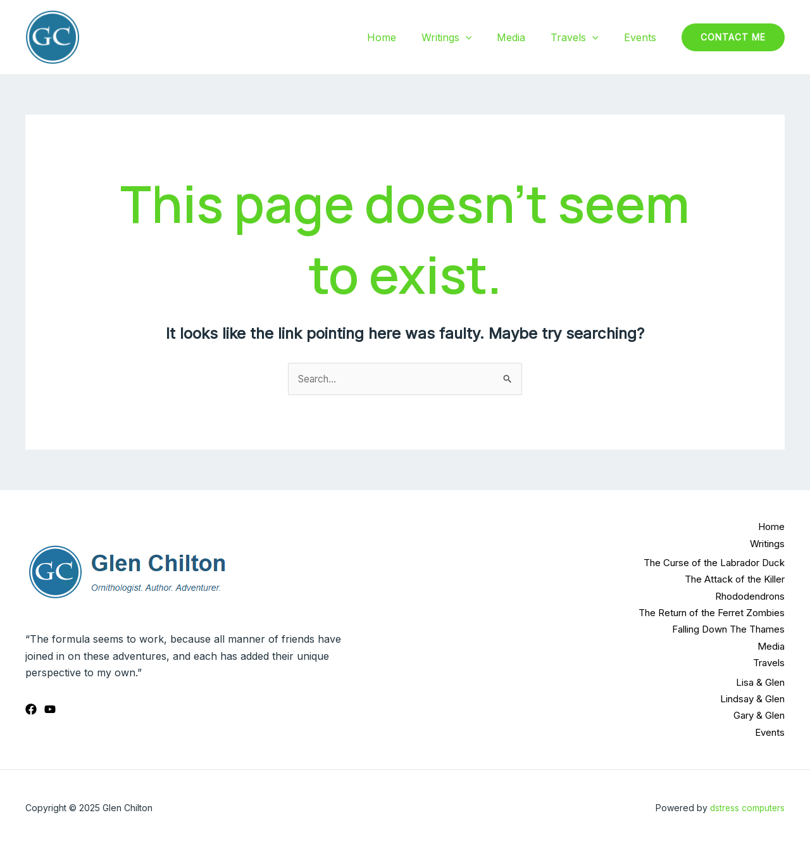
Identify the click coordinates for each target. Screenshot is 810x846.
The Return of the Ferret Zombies (712, 613)
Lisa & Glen (760, 682)
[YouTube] (50, 709)
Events (642, 37)
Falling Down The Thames (728, 630)
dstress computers (746, 807)
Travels (582, 37)
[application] (483, 37)
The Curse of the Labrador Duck (714, 563)
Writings (464, 37)
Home (404, 37)
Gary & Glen (759, 715)
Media (523, 37)
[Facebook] (31, 709)
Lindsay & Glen (752, 699)
